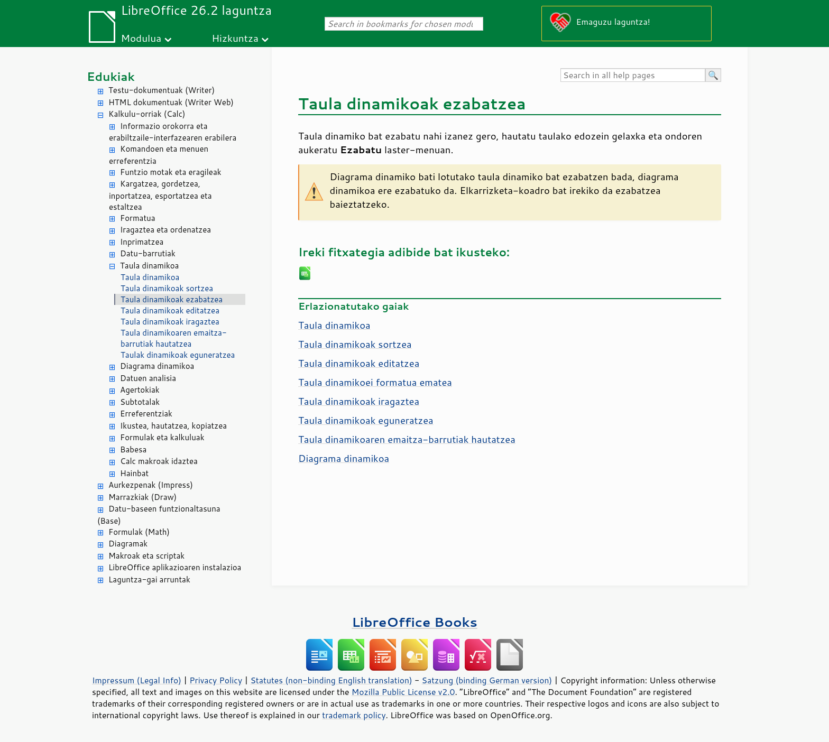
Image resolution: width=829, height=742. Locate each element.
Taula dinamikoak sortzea (167, 288)
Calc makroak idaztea (159, 461)
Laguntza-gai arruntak (149, 579)
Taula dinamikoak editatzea (170, 310)
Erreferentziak (146, 413)
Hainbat (134, 473)
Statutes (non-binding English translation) (331, 680)
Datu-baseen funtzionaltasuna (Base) (158, 514)
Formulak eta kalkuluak (162, 437)
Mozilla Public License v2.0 (403, 692)
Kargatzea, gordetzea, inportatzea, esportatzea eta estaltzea (160, 195)
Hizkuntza (235, 38)
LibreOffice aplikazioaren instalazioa (174, 567)
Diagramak (128, 543)
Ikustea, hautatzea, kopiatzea (173, 425)
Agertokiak (140, 389)
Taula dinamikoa (149, 265)
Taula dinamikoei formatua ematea (375, 382)
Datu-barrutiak (148, 253)
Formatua (137, 218)
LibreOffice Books (414, 622)
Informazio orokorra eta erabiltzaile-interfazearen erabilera (172, 132)
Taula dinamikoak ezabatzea (172, 299)
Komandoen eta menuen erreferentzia (158, 154)
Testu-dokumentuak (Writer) (161, 90)
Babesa (133, 449)
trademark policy (353, 715)
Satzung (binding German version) (487, 680)
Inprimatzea (141, 241)
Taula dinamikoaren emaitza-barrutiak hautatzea (174, 338)
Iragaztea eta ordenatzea (165, 229)
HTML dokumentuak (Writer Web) (171, 102)
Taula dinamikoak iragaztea (170, 321)
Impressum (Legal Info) (136, 680)
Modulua (141, 38)
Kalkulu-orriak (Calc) (146, 113)
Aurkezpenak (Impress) (150, 484)
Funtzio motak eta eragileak (171, 172)
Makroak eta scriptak (146, 555)
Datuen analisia (148, 378)
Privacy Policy (215, 680)
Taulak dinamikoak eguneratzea (178, 354)
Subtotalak (140, 401)
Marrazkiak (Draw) (142, 497)
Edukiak (111, 76)
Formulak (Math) (139, 531)
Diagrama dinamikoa (157, 366)
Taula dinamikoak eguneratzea (366, 420)
